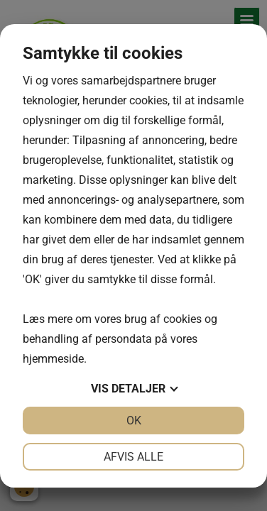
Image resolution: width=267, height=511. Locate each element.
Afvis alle (133, 456)
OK (133, 420)
